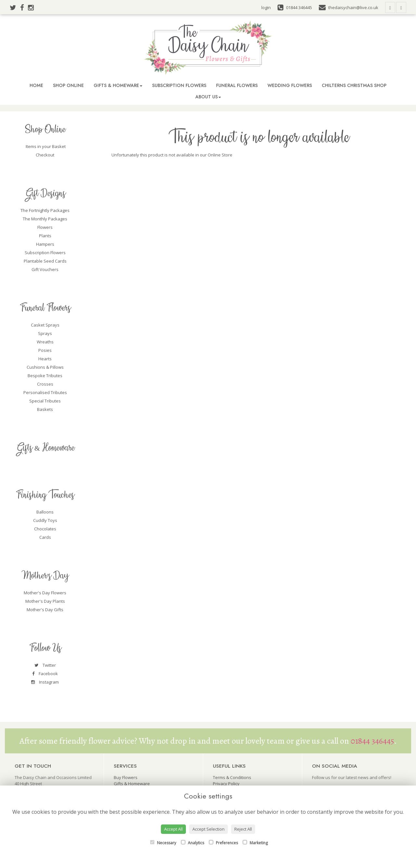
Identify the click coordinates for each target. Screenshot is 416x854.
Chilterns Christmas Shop (354, 85)
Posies (45, 350)
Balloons (45, 512)
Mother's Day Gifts (45, 610)
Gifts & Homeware (118, 85)
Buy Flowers (125, 777)
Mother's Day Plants (45, 601)
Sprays (45, 333)
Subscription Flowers (179, 85)
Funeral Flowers (237, 85)
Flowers (45, 227)
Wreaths (45, 342)
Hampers (45, 244)
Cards (45, 537)
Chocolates (45, 529)
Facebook (45, 673)
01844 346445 (372, 741)
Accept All (173, 829)
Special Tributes (45, 401)
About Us (208, 96)
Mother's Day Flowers (45, 593)
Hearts (45, 359)
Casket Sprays (45, 325)
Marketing (255, 843)
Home (36, 85)
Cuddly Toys (45, 520)
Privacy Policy (226, 783)
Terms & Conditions (232, 777)
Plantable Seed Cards (45, 261)
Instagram (45, 682)
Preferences (223, 843)
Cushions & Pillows (45, 367)
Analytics (192, 843)
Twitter (45, 665)
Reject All (243, 829)
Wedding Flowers (289, 85)
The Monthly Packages (45, 219)
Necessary (163, 843)
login (266, 7)
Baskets (45, 409)
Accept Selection (208, 829)
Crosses (45, 384)
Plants (45, 236)
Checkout (45, 155)
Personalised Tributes (45, 392)
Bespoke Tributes (45, 375)
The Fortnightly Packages (45, 210)
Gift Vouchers (45, 269)
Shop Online (68, 85)
